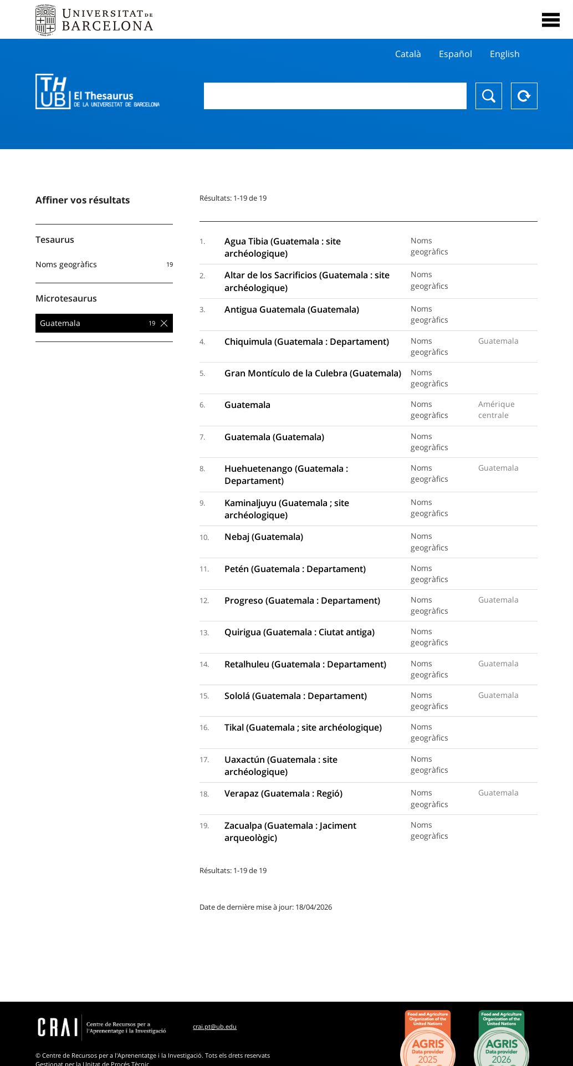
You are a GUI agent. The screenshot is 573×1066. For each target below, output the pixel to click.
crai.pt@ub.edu (215, 1026)
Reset (524, 96)
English (505, 54)
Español (455, 54)
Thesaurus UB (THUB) (97, 91)
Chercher (488, 96)
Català (408, 54)
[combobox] (335, 96)
